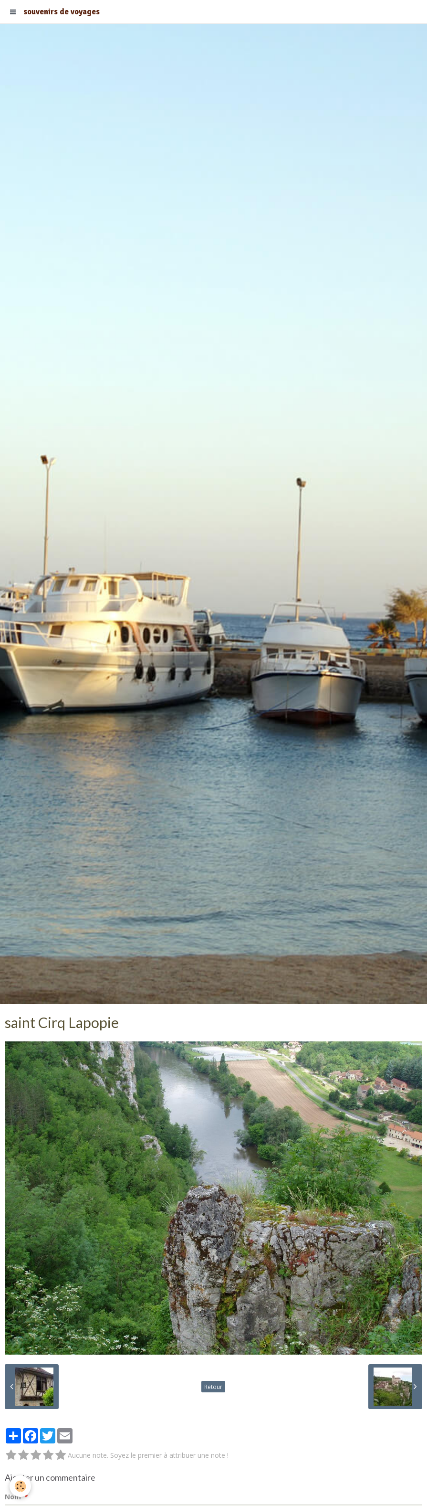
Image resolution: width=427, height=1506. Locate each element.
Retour (213, 1386)
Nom (13, 1496)
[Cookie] (20, 1486)
